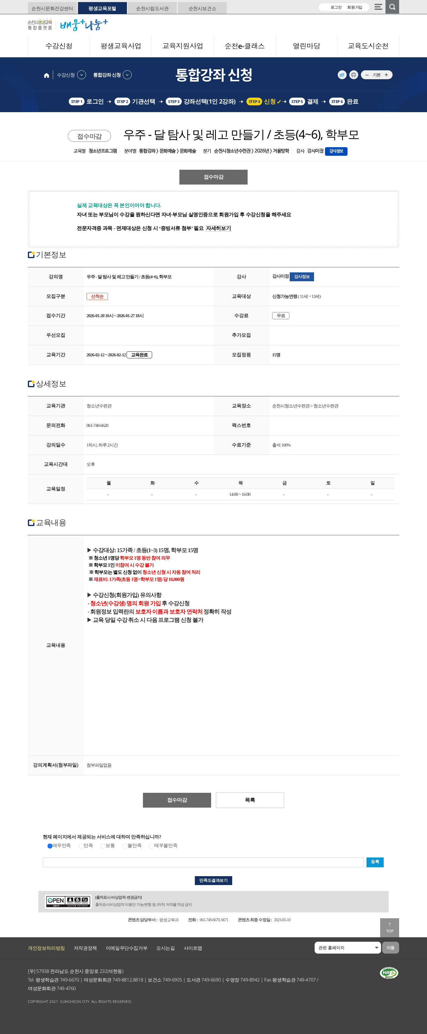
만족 (88, 845)
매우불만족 (165, 845)
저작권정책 (85, 948)
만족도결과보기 (213, 880)
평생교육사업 (120, 46)
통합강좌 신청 (107, 75)
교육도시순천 (368, 46)
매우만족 (61, 845)
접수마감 (213, 177)
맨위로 (389, 927)
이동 (391, 947)
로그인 (336, 7)
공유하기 (342, 74)
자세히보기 (218, 228)
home (46, 74)
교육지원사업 (182, 46)
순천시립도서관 (152, 8)
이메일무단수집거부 (126, 948)
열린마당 (306, 46)
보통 (110, 845)
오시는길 (165, 948)
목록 (250, 800)
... (367, 75)
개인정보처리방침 (46, 948)
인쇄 (353, 74)
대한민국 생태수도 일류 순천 (363, 24)
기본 (377, 74)
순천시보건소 (202, 8)
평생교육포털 (102, 8)
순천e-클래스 (244, 46)
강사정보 (336, 151)
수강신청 (59, 46)
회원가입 (354, 7)
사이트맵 (193, 948)
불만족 (134, 845)
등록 (375, 862)
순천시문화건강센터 (52, 8)
